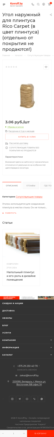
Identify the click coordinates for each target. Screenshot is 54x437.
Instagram (12, 399)
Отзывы (30, 186)
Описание (12, 186)
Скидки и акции (12, 303)
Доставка (8, 310)
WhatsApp (42, 399)
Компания (9, 340)
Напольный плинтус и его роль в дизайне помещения (21, 276)
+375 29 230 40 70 (27, 366)
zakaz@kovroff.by (29, 375)
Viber (34, 399)
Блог (5, 325)
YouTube (27, 399)
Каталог (7, 355)
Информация (10, 347)
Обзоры (7, 318)
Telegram (20, 399)
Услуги (6, 333)
